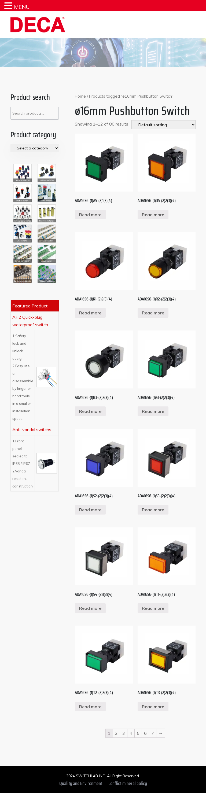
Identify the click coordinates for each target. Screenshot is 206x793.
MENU (22, 6)
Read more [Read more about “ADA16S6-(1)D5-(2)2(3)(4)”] (153, 214)
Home (80, 96)
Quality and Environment (80, 783)
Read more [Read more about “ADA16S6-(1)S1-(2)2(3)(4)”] (153, 411)
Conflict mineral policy (127, 783)
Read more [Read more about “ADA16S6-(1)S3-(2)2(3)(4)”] (153, 509)
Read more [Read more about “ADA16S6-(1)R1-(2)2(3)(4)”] (90, 312)
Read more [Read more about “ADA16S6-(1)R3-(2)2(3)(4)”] (90, 411)
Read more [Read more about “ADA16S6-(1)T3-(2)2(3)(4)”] (153, 706)
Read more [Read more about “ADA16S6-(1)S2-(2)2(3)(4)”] (90, 509)
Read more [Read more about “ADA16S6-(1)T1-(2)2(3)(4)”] (153, 608)
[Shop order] (163, 124)
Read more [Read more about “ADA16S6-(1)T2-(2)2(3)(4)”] (90, 706)
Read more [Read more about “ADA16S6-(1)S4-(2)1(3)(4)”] (90, 608)
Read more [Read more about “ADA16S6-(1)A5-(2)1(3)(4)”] (90, 214)
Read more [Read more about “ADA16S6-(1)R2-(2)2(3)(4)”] (153, 312)
